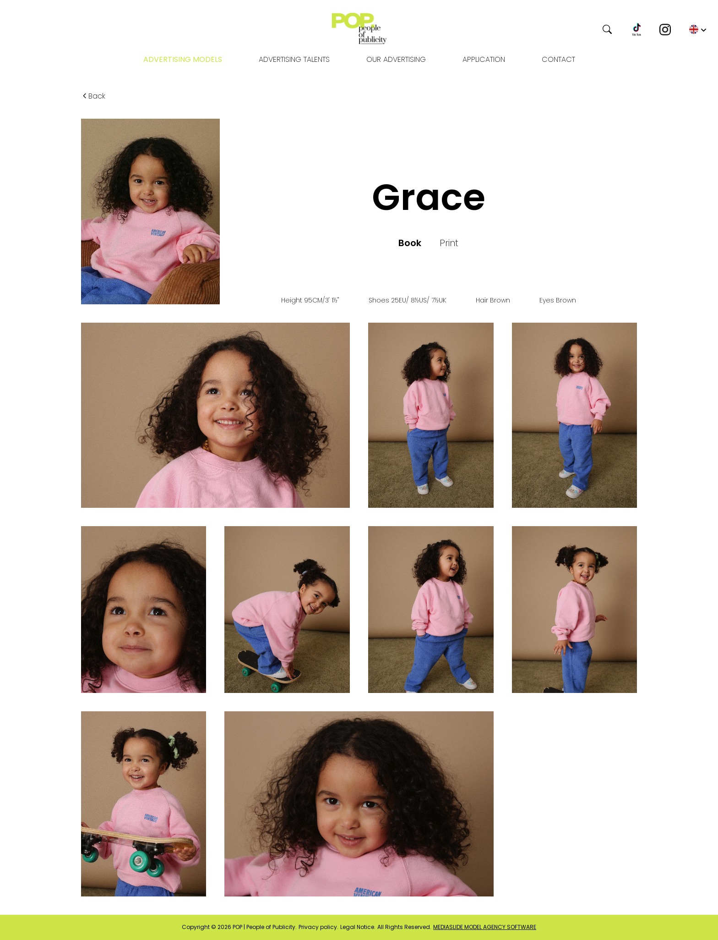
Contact (558, 59)
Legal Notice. (357, 927)
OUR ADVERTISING (396, 59)
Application (483, 59)
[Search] (561, 29)
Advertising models (182, 59)
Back (93, 96)
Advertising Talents (294, 59)
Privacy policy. (318, 927)
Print (449, 242)
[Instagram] (665, 29)
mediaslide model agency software (484, 927)
